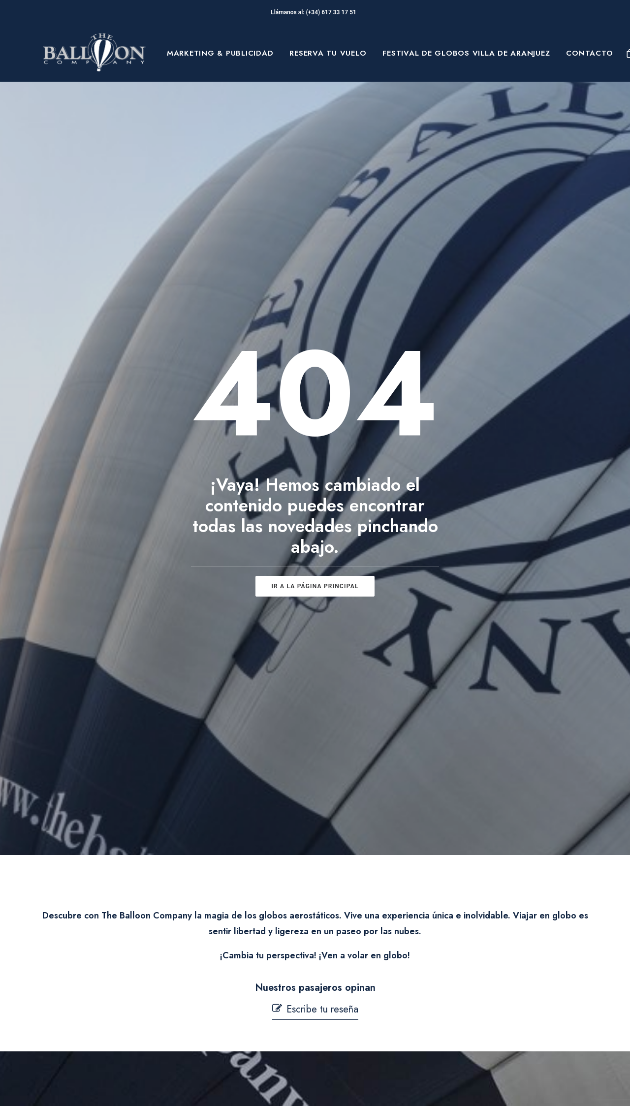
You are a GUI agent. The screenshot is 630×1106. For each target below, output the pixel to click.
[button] (315, 600)
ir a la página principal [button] (314, 381)
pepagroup (162, 1087)
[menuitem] (220, 53)
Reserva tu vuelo (327, 53)
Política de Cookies (369, 1000)
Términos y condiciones (377, 985)
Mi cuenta (220, 1042)
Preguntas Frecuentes (242, 969)
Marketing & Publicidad (220, 53)
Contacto (589, 53)
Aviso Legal (354, 969)
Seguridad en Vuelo (239, 993)
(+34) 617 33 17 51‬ (332, 12)
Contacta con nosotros (243, 1018)
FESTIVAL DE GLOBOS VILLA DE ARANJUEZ (466, 53)
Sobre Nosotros (100, 981)
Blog (78, 1027)
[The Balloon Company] (94, 53)
